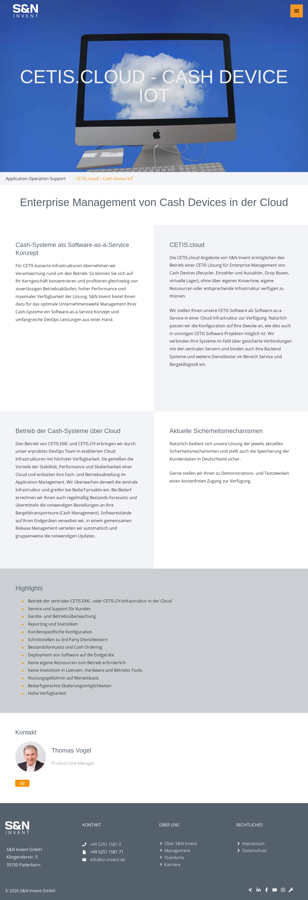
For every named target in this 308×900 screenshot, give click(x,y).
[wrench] (292, 890)
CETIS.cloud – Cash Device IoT (104, 178)
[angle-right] (178, 843)
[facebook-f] (267, 890)
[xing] (251, 890)
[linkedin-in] (259, 890)
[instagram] (284, 890)
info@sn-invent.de (107, 859)
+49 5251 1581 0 (105, 844)
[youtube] (275, 890)
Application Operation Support (36, 178)
